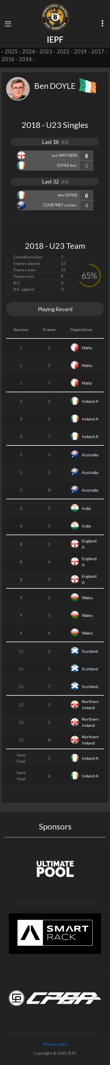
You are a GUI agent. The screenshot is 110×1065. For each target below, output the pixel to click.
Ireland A (90, 401)
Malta (87, 347)
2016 (7, 59)
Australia (90, 454)
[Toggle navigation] (7, 24)
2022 (63, 51)
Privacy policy (55, 1043)
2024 (28, 51)
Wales (87, 597)
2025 (11, 51)
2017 (97, 51)
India (86, 508)
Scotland (90, 651)
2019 (80, 51)
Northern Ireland (90, 704)
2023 (45, 51)
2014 (25, 59)
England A (89, 544)
